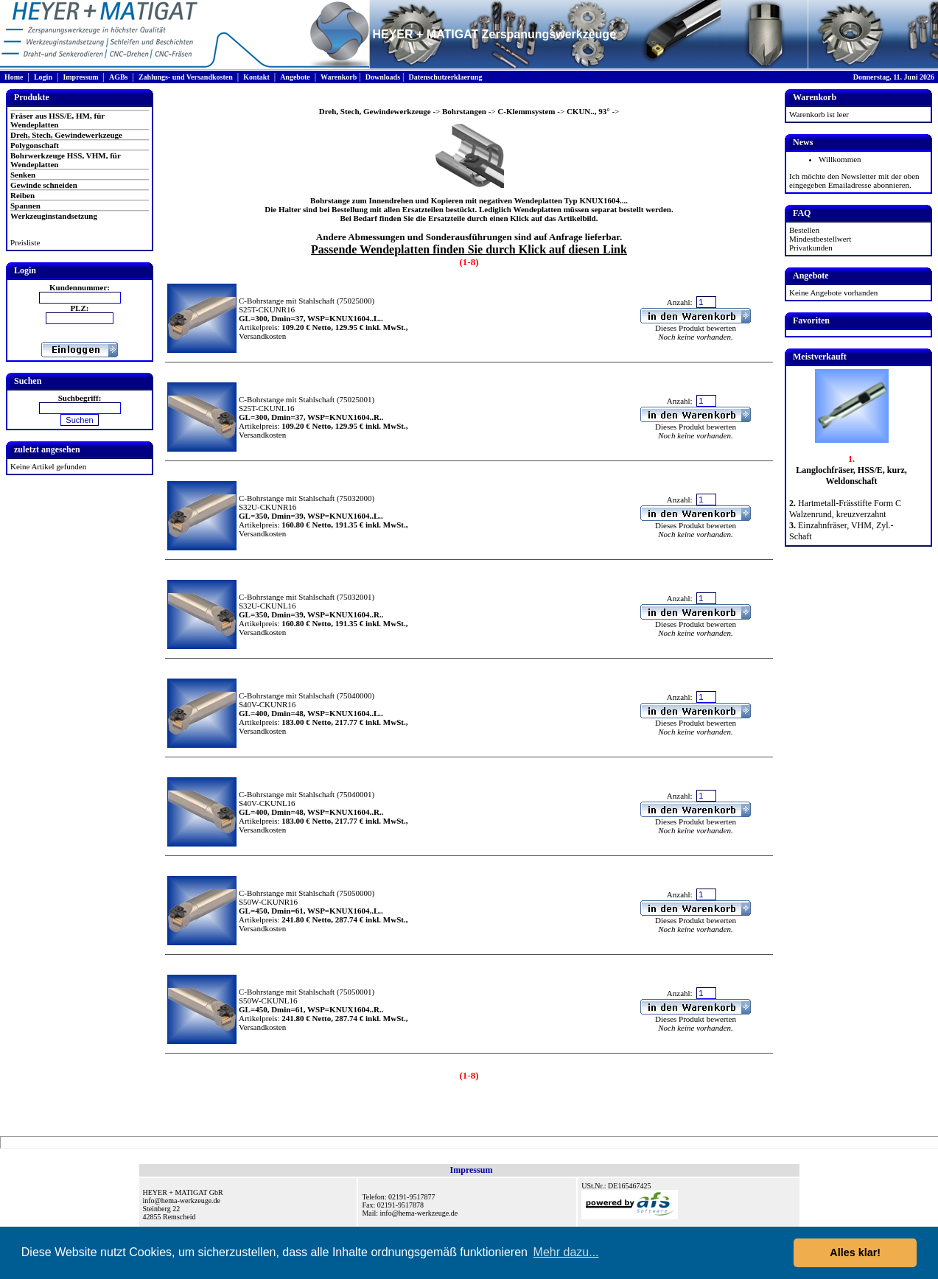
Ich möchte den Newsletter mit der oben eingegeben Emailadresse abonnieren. (854, 180)
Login (43, 77)
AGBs (118, 77)
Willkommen (840, 159)
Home (14, 77)
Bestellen (804, 229)
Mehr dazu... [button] (566, 1252)
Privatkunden (811, 247)
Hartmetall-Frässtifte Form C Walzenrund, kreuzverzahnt (845, 508)
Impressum (80, 77)
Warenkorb (339, 77)
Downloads (382, 77)
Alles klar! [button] (855, 1252)
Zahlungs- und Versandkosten (186, 77)
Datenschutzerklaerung (445, 77)
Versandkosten (262, 336)
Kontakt (256, 77)
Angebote (295, 77)
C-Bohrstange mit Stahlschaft (287, 300)
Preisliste (25, 242)
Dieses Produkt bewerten (695, 327)
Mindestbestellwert (820, 238)
